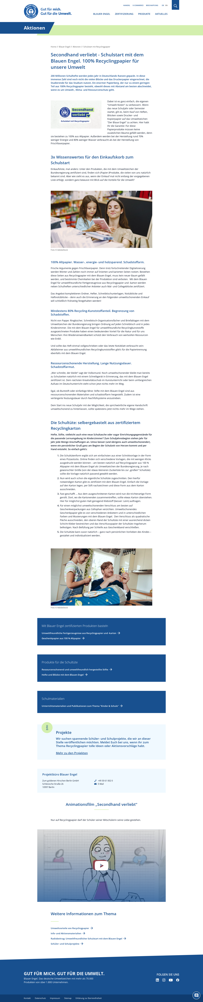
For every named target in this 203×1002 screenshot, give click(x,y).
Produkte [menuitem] (144, 13)
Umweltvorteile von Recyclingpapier (70, 928)
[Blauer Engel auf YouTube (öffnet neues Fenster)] (171, 980)
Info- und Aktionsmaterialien (66, 933)
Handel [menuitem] (126, 5)
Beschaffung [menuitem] (152, 5)
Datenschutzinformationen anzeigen (101, 866)
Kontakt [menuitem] (27, 998)
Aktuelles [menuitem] (161, 13)
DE (163, 5)
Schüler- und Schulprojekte (65, 943)
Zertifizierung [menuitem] (124, 13)
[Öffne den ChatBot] (196, 995)
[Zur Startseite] (50, 11)
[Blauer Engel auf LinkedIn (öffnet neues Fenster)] (157, 980)
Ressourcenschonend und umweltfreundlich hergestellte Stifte (75, 669)
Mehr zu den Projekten (72, 753)
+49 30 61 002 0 (105, 780)
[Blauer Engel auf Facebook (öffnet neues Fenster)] (177, 980)
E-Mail (101, 783)
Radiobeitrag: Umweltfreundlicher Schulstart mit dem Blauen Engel (86, 938)
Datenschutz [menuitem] (40, 998)
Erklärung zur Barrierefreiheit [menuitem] (89, 998)
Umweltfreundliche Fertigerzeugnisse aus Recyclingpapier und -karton (79, 633)
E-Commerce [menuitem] (138, 5)
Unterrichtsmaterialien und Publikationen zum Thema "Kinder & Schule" (80, 705)
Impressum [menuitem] (55, 998)
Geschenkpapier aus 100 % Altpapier (61, 638)
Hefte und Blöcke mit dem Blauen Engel (63, 674)
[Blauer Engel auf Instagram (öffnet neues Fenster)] (163, 980)
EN (166, 5)
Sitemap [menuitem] (67, 998)
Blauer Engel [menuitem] (101, 13)
